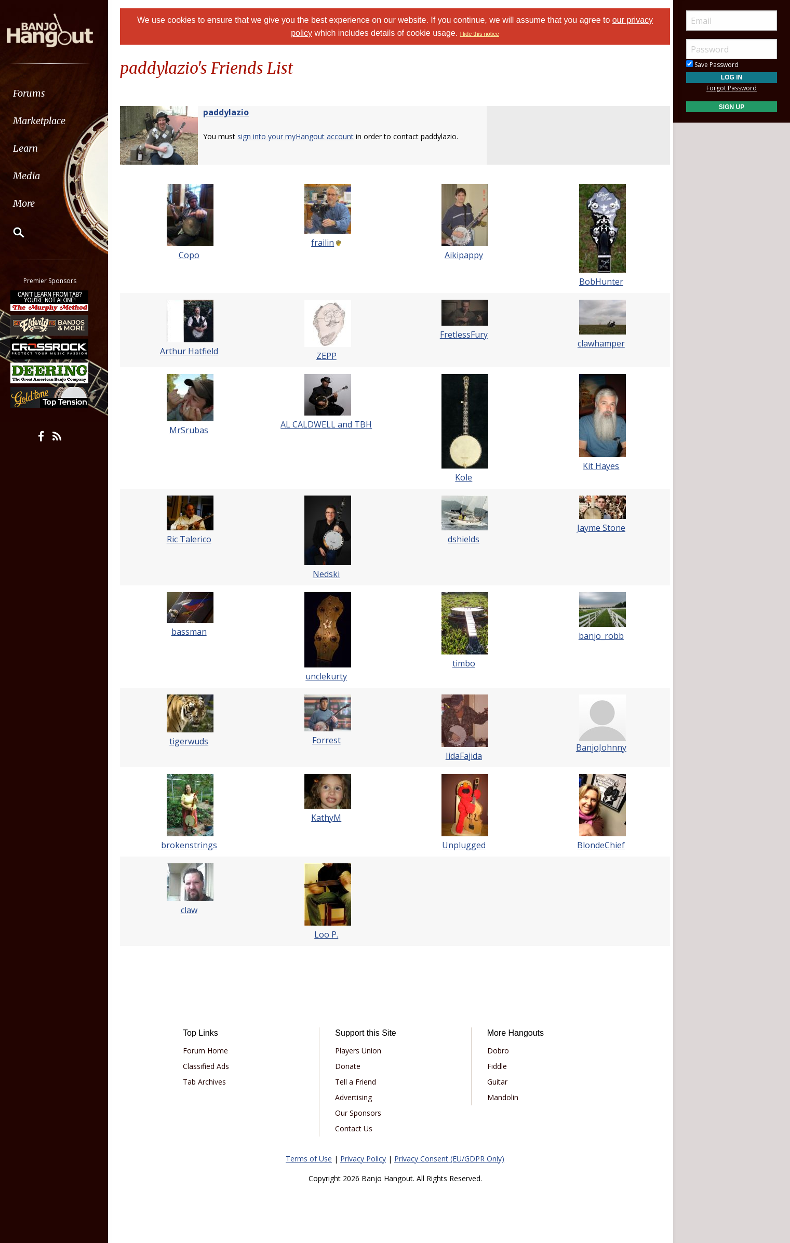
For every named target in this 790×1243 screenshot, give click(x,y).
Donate (349, 1066)
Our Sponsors (360, 1113)
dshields (462, 539)
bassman (192, 631)
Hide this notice (479, 34)
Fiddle (495, 1066)
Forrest (327, 740)
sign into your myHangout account (300, 136)
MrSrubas (192, 430)
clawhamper (597, 343)
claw (192, 910)
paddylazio (230, 112)
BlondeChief (598, 845)
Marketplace (48, 121)
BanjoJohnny (597, 747)
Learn (34, 148)
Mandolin (501, 1097)
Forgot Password (731, 88)
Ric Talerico (192, 539)
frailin (323, 242)
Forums (38, 93)
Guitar (496, 1082)
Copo (192, 255)
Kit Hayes (598, 466)
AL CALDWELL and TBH (327, 424)
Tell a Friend (357, 1082)
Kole (462, 477)
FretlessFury (463, 334)
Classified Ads (209, 1066)
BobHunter (597, 281)
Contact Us (355, 1128)
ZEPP (327, 356)
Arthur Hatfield (192, 351)
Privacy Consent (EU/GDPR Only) (449, 1159)
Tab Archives (208, 1082)
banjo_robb (597, 635)
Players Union (360, 1050)
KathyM (327, 817)
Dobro (496, 1050)
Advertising (355, 1097)
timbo (462, 663)
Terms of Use (309, 1159)
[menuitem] (58, 93)
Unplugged (463, 845)
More (33, 203)
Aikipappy (463, 255)
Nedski (327, 574)
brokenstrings (192, 845)
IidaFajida (463, 755)
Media (35, 176)
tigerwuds (192, 741)
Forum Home (209, 1050)
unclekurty (327, 676)
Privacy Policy (363, 1159)
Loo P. (327, 934)
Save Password (712, 64)
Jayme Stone (597, 527)
